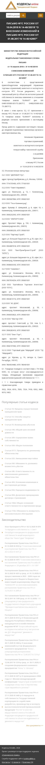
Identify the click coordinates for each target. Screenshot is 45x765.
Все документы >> (34, 726)
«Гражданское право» (11, 755)
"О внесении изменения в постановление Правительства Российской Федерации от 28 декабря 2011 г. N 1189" (23, 561)
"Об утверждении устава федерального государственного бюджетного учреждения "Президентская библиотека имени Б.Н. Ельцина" (23, 603)
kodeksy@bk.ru (29, 758)
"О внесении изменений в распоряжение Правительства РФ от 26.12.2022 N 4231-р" (23, 548)
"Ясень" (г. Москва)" (23, 664)
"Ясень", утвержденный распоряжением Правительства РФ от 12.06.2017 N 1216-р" (22, 648)
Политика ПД (27, 762)
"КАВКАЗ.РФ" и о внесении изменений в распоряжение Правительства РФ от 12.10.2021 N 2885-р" (23, 581)
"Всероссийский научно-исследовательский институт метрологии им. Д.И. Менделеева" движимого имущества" (22, 625)
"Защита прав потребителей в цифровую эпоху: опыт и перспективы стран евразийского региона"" (23, 681)
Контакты (6, 762)
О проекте (16, 762)
